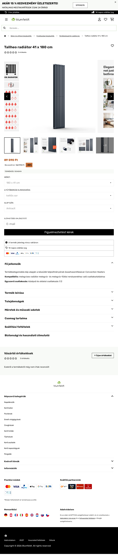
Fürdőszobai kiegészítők (49, 36)
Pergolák (8, 457)
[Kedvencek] (105, 19)
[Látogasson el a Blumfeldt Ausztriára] (11, 518)
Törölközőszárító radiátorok (75, 36)
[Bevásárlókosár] (112, 19)
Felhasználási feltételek (90, 522)
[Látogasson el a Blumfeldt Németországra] (5, 518)
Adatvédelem (10, 544)
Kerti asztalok (10, 446)
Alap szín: (9, 206)
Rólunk (58, 544)
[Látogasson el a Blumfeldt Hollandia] (37, 518)
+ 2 (104, 149)
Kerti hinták (9, 434)
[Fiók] (99, 19)
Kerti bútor (9, 411)
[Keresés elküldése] (4, 28)
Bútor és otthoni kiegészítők (22, 36)
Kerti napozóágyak (13, 452)
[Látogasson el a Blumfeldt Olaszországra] (21, 518)
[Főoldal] (7, 36)
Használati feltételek (41, 544)
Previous (6, 100)
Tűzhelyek (9, 440)
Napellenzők (10, 406)
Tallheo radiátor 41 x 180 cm (15, 39)
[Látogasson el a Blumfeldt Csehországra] (47, 518)
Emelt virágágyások (13, 423)
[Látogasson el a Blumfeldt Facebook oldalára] (5, 539)
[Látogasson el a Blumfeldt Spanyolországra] (26, 518)
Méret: (7, 181)
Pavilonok (9, 417)
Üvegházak (9, 429)
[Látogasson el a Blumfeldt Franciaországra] (16, 518)
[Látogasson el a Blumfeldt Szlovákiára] (42, 518)
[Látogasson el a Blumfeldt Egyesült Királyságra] (31, 518)
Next (111, 100)
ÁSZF (24, 544)
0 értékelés (22, 56)
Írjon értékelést (101, 359)
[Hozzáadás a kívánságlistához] (112, 48)
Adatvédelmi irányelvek (69, 522)
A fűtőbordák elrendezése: (17, 194)
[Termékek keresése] (59, 28)
